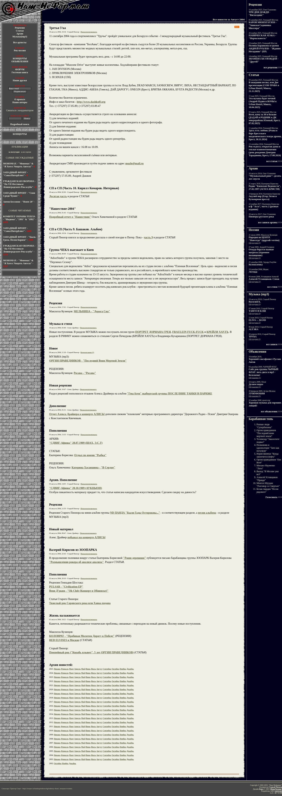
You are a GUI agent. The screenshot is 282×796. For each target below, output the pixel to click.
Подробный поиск (19, 124)
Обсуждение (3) (255, 243)
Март (71, 669)
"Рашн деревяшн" (134, 557)
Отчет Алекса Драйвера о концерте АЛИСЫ (77, 414)
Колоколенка (256, 264)
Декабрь (130, 669)
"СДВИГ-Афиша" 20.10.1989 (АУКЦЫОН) (75, 488)
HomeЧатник (275, 789)
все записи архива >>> (270, 222)
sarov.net (278, 791)
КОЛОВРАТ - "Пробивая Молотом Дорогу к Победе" (82, 636)
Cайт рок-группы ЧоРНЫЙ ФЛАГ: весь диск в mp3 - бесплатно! (263, 372)
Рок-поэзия (20, 50)
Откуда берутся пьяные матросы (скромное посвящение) (261, 252)
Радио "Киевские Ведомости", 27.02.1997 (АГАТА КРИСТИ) (265, 187)
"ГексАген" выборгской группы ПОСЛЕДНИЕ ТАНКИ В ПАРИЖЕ (169, 393)
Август (99, 669)
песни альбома (207, 512)
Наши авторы (19, 102)
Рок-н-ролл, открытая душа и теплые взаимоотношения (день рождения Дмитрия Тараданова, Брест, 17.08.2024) (265, 151)
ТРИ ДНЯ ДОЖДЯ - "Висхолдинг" (259, 13)
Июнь (88, 669)
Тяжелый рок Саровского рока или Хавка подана (80, 603)
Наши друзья (20, 80)
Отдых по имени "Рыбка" (90, 455)
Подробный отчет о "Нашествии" (70, 216)
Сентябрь (107, 669)
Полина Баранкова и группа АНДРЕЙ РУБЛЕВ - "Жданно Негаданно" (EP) (265, 48)
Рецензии (20, 27)
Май (83, 669)
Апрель (77, 669)
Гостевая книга (20, 72)
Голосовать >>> (274, 497)
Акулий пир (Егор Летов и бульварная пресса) (263, 198)
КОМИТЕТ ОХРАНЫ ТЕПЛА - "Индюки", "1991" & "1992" (19, 218)
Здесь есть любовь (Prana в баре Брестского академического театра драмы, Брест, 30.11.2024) (265, 135)
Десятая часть (58, 196)
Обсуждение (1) (255, 258)
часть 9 (148, 237)
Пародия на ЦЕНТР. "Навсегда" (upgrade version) (264, 239)
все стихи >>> (274, 286)
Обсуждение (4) (255, 313)
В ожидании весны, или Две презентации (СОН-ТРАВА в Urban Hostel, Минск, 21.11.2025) (264, 87)
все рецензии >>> (273, 67)
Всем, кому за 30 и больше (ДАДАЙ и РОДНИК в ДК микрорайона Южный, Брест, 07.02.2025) (264, 119)
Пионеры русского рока (261, 216)
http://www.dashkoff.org (91, 101)
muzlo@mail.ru (134, 163)
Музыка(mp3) (20, 36)
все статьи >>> (274, 161)
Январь (57, 669)
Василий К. (255, 301)
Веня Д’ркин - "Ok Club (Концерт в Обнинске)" (78, 590)
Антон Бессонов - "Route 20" (18, 201)
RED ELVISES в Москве (64, 640)
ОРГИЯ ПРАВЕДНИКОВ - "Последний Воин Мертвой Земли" (88, 360)
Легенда (253, 271)
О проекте (19, 99)
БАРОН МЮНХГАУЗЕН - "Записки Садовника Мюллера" (262, 25)
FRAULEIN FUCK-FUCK (188, 331)
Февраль (65, 669)
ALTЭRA (253, 329)
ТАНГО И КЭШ (257, 311)
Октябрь (115, 669)
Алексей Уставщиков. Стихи (264, 279)
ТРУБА (253, 336)
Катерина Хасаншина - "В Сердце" (93, 467)
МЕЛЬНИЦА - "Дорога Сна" (92, 311)
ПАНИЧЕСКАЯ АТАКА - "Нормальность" (262, 37)
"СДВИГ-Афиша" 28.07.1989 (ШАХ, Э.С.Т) (75, 442)
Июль (93, 669)
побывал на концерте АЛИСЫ (86, 537)
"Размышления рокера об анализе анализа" (76, 562)
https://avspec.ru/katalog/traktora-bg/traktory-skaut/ (41, 789)
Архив (19, 33)
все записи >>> (274, 344)
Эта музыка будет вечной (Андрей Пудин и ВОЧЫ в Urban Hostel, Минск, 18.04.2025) (263, 103)
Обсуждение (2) (255, 387)
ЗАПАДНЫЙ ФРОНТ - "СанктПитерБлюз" (15, 174)
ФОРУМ (19, 69)
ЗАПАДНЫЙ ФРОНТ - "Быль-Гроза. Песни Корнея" (19, 238)
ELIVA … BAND (257, 320)
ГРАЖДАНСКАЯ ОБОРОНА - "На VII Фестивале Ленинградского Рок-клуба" (19, 184)
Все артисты (19, 42)
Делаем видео (256, 384)
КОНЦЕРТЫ (20, 58)
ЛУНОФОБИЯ (257, 393)
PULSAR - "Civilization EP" (66, 586)
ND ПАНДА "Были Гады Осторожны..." (135, 512)
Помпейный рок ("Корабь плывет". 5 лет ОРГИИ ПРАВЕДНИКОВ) (91, 652)
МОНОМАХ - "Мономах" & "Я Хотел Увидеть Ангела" (18, 165)
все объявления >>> (271, 411)
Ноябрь (123, 669)
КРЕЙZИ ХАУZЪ (217, 331)
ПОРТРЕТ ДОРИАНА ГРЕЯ (153, 331)
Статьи (20, 30)
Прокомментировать (89, 32)
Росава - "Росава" (85, 373)
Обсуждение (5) (255, 282)
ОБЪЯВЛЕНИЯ (19, 61)
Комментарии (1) (87, 352)
